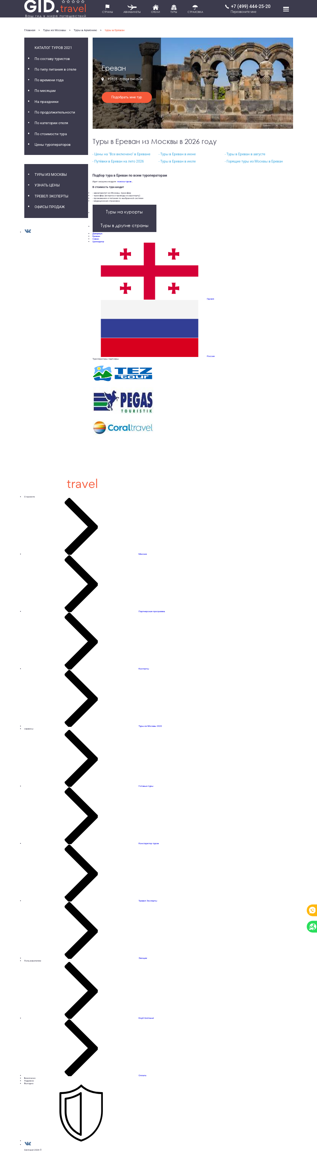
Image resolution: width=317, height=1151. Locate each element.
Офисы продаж (50, 207)
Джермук (98, 233)
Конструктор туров (149, 843)
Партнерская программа (152, 611)
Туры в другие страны (124, 225)
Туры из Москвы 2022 (150, 726)
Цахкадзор (98, 241)
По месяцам (45, 90)
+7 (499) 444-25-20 (250, 6)
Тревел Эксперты (51, 196)
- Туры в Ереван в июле (177, 161)
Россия (210, 356)
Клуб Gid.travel (146, 1018)
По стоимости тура (51, 134)
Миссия (143, 554)
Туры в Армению (85, 30)
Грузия (210, 298)
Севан (96, 238)
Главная (30, 30)
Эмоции (143, 958)
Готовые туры (146, 786)
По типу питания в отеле (55, 69)
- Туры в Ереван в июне (177, 154)
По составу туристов (52, 59)
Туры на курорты (124, 212)
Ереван (96, 236)
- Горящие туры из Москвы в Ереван (254, 161)
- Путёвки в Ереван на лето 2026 (118, 161)
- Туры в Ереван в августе (245, 154)
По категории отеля (51, 123)
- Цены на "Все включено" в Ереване (121, 154)
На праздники (46, 101)
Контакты (144, 668)
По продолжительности (55, 112)
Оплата (142, 1075)
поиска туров (123, 181)
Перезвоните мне (243, 12)
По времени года (49, 80)
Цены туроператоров (53, 144)
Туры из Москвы (54, 30)
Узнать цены (47, 185)
